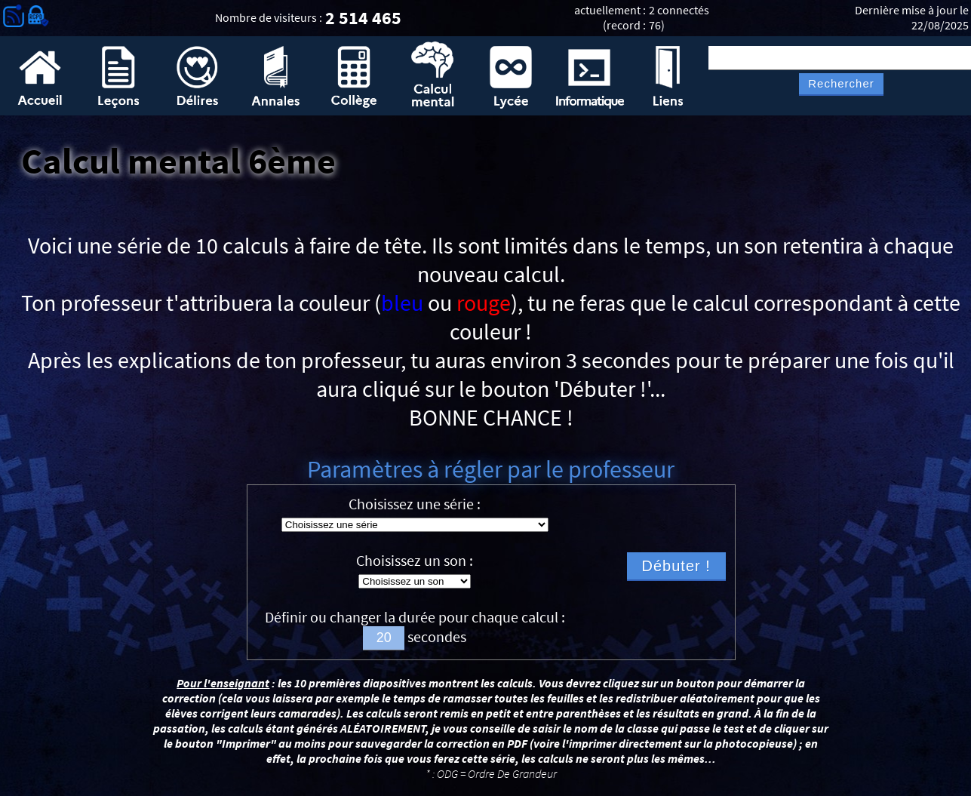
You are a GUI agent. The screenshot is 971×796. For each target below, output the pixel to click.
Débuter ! (676, 565)
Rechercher (841, 83)
